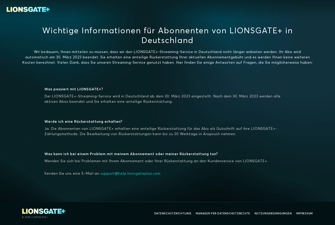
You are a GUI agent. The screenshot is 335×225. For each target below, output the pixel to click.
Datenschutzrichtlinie (173, 213)
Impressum (304, 213)
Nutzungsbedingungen (273, 213)
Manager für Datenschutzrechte (223, 213)
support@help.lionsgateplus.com (130, 173)
